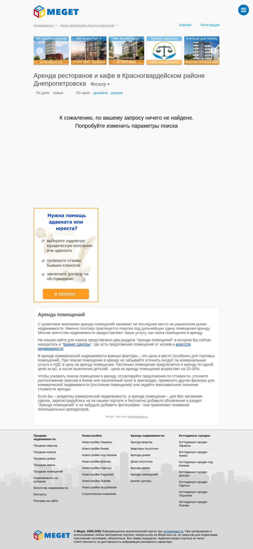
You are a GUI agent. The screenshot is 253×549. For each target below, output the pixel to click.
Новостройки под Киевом (99, 455)
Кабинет (185, 25)
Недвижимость (44, 25)
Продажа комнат (45, 452)
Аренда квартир (142, 442)
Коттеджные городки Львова (193, 503)
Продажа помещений (48, 471)
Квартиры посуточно (145, 448)
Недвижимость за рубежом (46, 479)
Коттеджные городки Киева (193, 453)
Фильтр (100, 84)
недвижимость (138, 416)
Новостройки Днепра (96, 461)
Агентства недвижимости (51, 487)
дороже (117, 93)
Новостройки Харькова (98, 474)
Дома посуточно (142, 461)
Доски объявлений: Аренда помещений (87, 25)
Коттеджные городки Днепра (193, 473)
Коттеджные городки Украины (193, 443)
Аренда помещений (144, 474)
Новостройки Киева (95, 448)
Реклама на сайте (46, 500)
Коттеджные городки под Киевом (196, 463)
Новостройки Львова (96, 480)
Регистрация (209, 25)
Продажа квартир (46, 445)
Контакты (40, 494)
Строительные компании (99, 493)
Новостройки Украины (97, 442)
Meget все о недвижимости (52, 535)
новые (58, 93)
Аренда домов (140, 455)
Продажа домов (45, 458)
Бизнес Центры (76, 344)
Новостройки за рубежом (99, 487)
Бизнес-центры (141, 480)
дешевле (100, 93)
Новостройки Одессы (97, 468)
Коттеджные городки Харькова (193, 493)
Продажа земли (44, 465)
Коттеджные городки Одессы (193, 483)
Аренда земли (140, 468)
